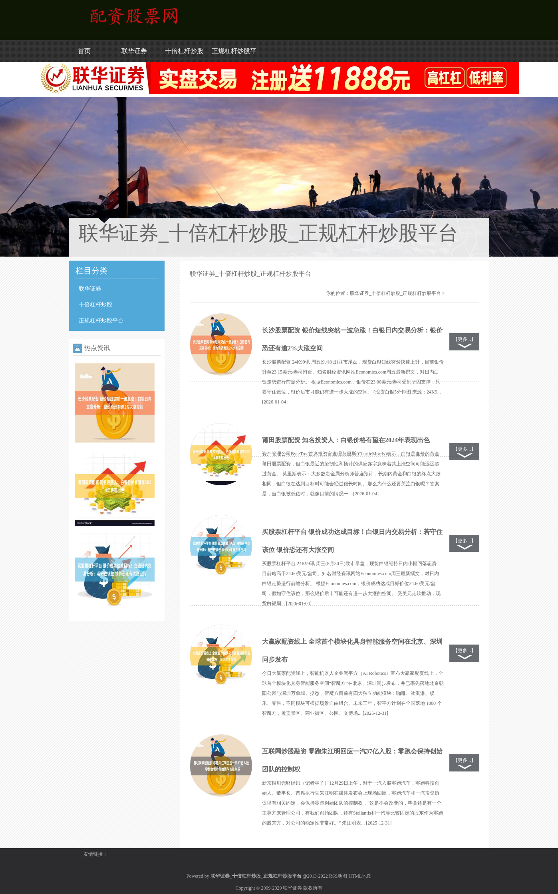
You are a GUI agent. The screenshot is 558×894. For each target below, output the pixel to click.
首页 (84, 50)
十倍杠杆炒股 (184, 50)
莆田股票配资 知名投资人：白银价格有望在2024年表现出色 (346, 440)
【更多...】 (464, 339)
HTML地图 (359, 876)
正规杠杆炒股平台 (101, 321)
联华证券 (134, 50)
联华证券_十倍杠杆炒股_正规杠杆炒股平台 (395, 293)
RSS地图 (338, 876)
